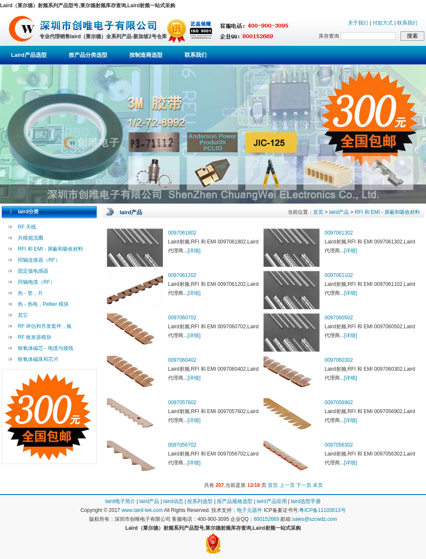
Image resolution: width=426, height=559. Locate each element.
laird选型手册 (306, 501)
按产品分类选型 (88, 55)
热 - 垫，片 (30, 293)
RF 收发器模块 (34, 337)
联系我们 (407, 23)
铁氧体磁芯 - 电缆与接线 (45, 348)
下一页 (303, 485)
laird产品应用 (272, 501)
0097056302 (339, 445)
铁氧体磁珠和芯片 (38, 359)
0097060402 (182, 360)
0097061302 (339, 233)
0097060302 (339, 360)
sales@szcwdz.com (314, 519)
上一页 (287, 485)
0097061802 (182, 233)
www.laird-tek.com (142, 510)
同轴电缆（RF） (36, 282)
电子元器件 (249, 510)
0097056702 (182, 445)
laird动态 (173, 501)
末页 (318, 485)
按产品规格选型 (234, 501)
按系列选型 (200, 501)
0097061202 (182, 275)
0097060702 (182, 318)
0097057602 (182, 402)
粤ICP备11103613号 (322, 510)
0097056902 (339, 402)
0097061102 (339, 275)
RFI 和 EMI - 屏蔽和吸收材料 (50, 249)
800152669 (266, 519)
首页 (318, 212)
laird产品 (339, 212)
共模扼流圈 (30, 238)
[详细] (194, 251)
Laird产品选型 (29, 55)
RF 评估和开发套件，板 (45, 326)
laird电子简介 (120, 501)
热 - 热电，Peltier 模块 (43, 304)
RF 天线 (27, 227)
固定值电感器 (33, 271)
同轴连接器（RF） (39, 260)
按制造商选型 (146, 55)
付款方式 (383, 23)
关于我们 (358, 23)
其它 (23, 315)
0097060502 (339, 318)
